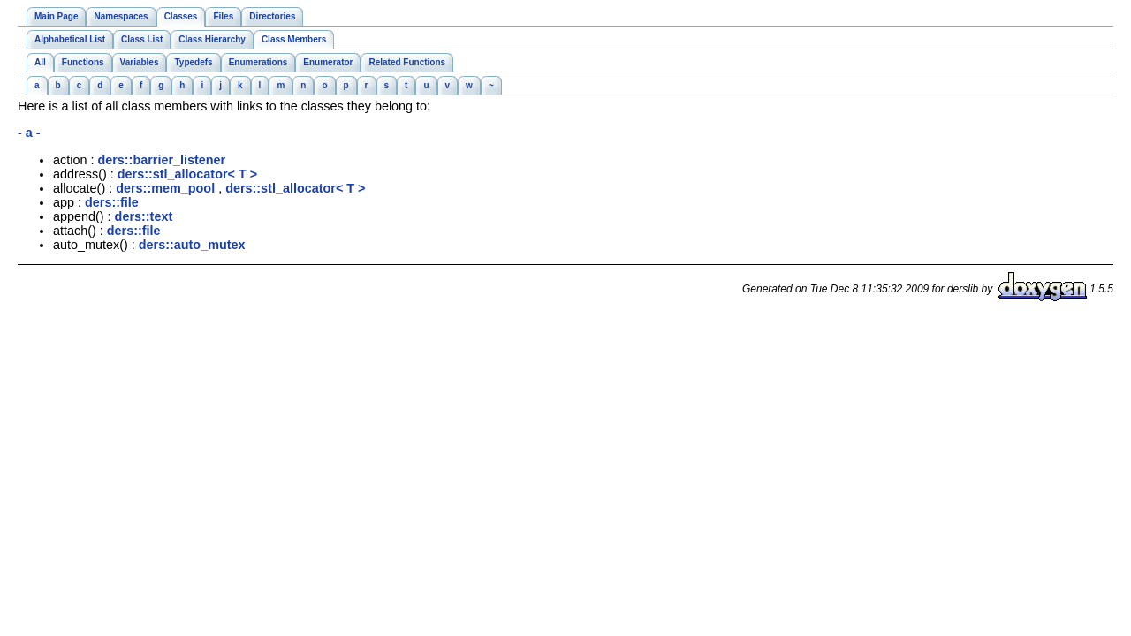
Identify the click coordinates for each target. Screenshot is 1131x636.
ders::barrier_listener (161, 160)
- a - (29, 132)
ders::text (144, 216)
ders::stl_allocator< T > (187, 174)
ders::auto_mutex (192, 245)
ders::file (112, 202)
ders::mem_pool (165, 188)
